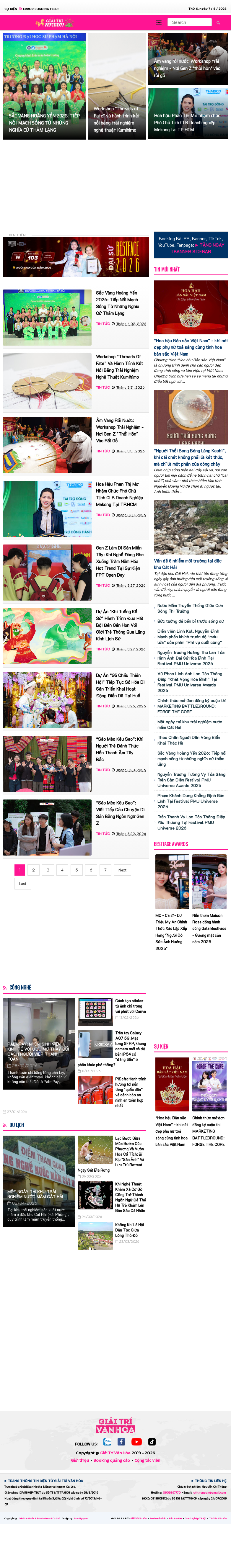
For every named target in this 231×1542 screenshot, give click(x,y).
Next (122, 869)
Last (22, 883)
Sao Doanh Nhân (158, 1518)
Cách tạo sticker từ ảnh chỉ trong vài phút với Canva (130, 1006)
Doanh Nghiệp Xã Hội (195, 1518)
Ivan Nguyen (80, 1518)
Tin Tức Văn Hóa (218, 1518)
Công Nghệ (20, 987)
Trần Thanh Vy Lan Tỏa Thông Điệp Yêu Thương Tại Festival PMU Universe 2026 (191, 822)
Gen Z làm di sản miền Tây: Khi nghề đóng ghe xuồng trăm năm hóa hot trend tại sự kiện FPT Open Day (120, 561)
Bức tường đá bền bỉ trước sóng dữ (190, 621)
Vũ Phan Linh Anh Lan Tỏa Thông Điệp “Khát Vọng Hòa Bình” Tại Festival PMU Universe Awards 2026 (189, 682)
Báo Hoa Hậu (175, 1518)
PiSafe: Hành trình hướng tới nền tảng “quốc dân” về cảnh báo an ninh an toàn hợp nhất (130, 1092)
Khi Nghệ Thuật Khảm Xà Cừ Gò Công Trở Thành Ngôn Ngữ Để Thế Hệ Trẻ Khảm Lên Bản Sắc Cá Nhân (130, 1197)
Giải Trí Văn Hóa (115, 1453)
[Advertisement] (117, 185)
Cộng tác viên (147, 1460)
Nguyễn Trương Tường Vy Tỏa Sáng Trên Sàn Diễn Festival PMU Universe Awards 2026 (191, 779)
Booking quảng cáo (111, 1460)
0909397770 (172, 1492)
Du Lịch (16, 1125)
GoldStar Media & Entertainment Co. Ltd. (39, 1518)
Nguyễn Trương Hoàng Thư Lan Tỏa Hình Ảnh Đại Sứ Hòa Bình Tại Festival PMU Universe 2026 (191, 658)
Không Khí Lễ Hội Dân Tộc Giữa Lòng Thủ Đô (129, 1230)
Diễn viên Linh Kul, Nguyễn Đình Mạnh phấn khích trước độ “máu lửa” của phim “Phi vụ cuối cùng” (189, 636)
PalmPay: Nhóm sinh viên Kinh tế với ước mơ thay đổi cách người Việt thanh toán (38, 1051)
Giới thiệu (80, 1460)
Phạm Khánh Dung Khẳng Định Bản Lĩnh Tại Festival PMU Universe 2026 (190, 801)
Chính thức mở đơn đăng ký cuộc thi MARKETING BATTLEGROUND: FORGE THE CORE (191, 706)
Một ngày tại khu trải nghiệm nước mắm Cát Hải (35, 1194)
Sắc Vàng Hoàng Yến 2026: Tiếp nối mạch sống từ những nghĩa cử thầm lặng (191, 758)
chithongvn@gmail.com (209, 1492)
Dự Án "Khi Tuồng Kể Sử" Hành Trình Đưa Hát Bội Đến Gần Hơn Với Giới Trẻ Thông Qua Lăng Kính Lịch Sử (120, 625)
